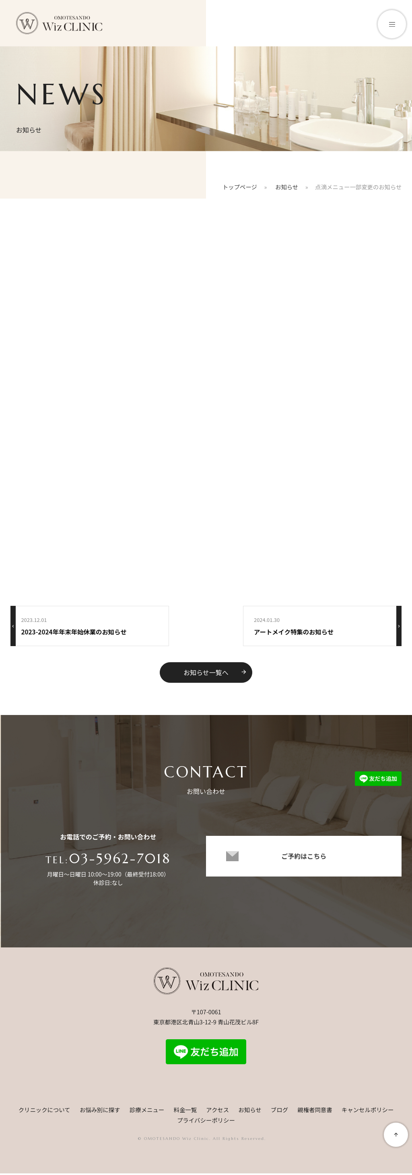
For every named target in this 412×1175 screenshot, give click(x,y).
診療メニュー (147, 1111)
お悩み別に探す (100, 1111)
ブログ (279, 1111)
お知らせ (249, 1111)
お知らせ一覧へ (215, 673)
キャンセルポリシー (368, 1111)
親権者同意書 (314, 1111)
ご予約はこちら (303, 862)
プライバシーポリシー (206, 1121)
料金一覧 (185, 1111)
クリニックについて (44, 1111)
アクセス (217, 1111)
